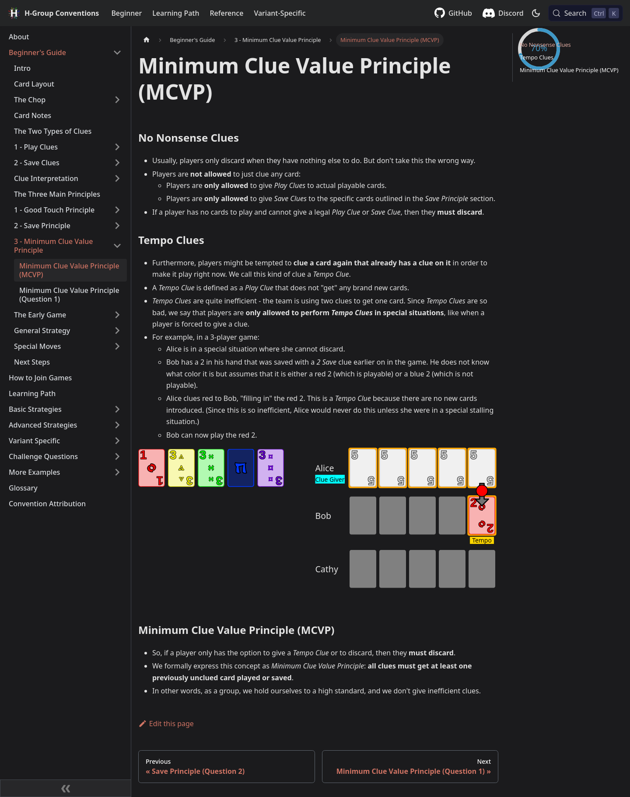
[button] (65, 52)
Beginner (126, 13)
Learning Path (175, 13)
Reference (226, 13)
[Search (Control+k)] (585, 13)
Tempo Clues (536, 87)
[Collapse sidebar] (65, 788)
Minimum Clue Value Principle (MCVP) (569, 100)
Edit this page (166, 723)
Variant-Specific (279, 13)
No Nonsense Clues (545, 75)
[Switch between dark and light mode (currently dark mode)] (536, 13)
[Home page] (146, 40)
